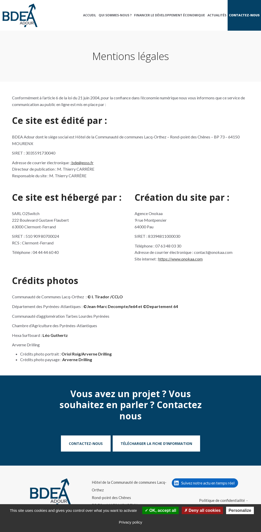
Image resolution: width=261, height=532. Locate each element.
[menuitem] (89, 15)
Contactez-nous (244, 15)
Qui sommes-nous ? (115, 15)
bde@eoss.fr (82, 162)
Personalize (240, 510)
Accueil (89, 15)
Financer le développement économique (169, 15)
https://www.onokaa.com (180, 258)
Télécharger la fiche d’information (156, 443)
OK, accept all (160, 510)
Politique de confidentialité (222, 500)
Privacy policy (130, 522)
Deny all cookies (202, 510)
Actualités (216, 15)
